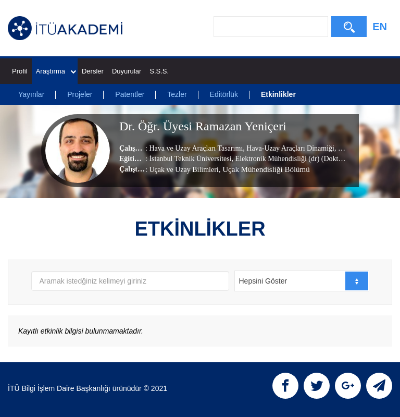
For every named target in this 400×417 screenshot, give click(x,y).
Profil (20, 71)
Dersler (93, 71)
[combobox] (301, 281)
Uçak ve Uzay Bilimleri (183, 170)
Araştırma (56, 71)
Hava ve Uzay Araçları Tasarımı (196, 148)
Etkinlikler (278, 94)
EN (379, 26)
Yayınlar (31, 94)
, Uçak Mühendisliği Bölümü (264, 169)
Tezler (176, 94)
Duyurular (126, 71)
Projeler (79, 94)
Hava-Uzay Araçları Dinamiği (289, 148)
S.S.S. (159, 71)
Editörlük (224, 94)
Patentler (129, 94)
